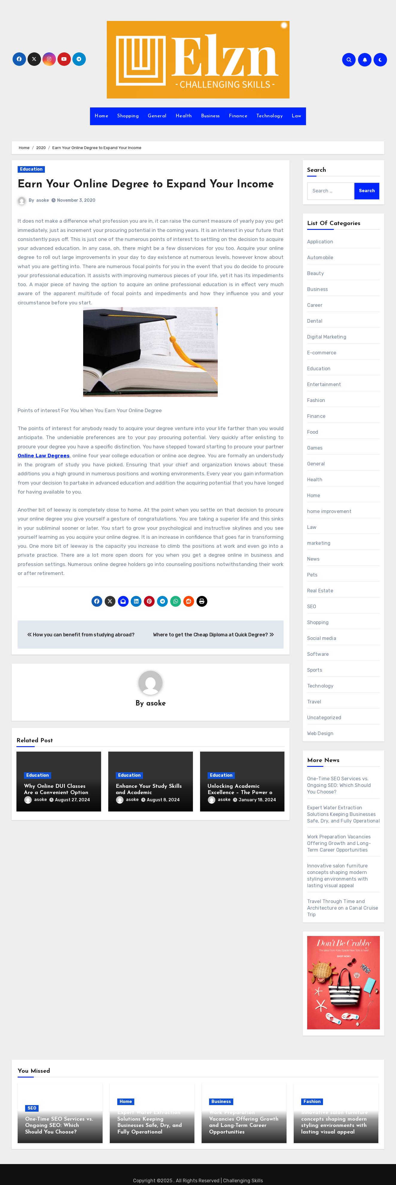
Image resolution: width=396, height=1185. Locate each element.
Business (210, 116)
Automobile (320, 257)
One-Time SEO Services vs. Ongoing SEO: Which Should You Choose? (339, 785)
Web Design (320, 733)
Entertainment (324, 384)
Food (313, 432)
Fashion (316, 400)
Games (315, 448)
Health (184, 116)
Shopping (128, 116)
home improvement (329, 511)
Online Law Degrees (44, 470)
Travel (314, 702)
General (157, 116)
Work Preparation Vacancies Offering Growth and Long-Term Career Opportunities (339, 843)
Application (320, 242)
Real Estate (320, 591)
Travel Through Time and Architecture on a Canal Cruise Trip (342, 908)
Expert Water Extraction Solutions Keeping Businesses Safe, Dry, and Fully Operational (343, 814)
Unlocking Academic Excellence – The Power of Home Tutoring (241, 808)
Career (314, 305)
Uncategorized (324, 717)
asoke (42, 215)
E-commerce (321, 353)
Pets (312, 575)
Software (318, 654)
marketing (319, 543)
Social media (321, 638)
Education (31, 169)
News (313, 559)
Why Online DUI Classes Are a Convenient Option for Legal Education (56, 808)
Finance (238, 116)
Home (101, 116)
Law (296, 116)
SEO (311, 606)
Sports (314, 670)
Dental (314, 321)
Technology (269, 116)
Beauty (315, 273)
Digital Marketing (326, 337)
